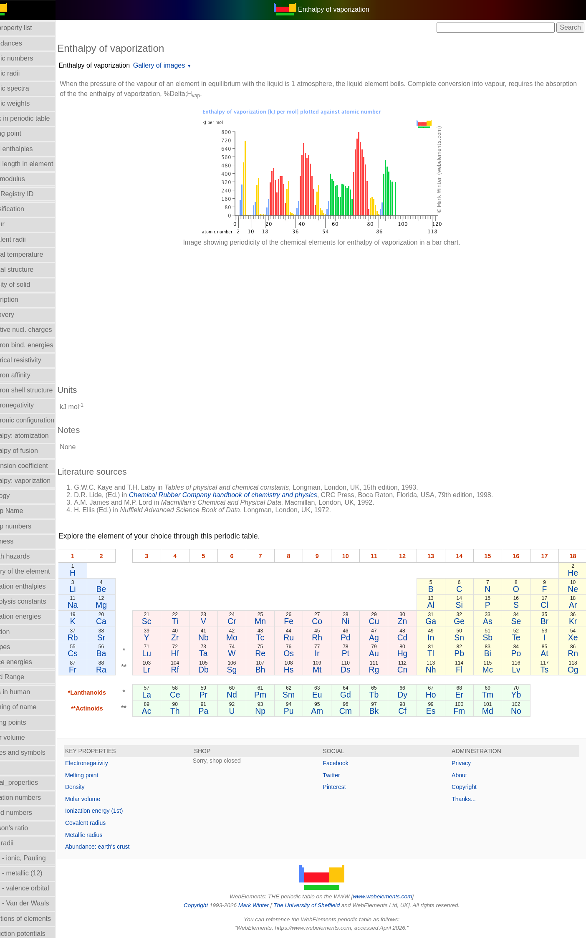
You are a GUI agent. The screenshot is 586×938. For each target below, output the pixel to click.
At (546, 653)
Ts (546, 669)
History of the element (37, 571)
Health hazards (27, 556)
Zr (190, 637)
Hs (300, 669)
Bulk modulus (25, 178)
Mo (245, 637)
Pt (355, 653)
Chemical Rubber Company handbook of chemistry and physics (243, 494)
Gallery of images (179, 65)
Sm (300, 694)
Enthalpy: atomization (36, 435)
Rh (327, 637)
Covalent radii (25, 239)
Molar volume (25, 737)
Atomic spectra (27, 88)
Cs (92, 653)
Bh (273, 669)
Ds (355, 669)
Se (519, 621)
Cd (409, 637)
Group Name (24, 510)
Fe (300, 621)
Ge (464, 621)
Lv (519, 669)
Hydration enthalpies (35, 586)
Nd (245, 694)
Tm (491, 694)
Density (94, 787)
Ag (382, 637)
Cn (409, 669)
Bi (491, 653)
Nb (218, 637)
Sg (245, 669)
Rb (91, 637)
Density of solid (27, 284)
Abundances (23, 43)
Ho (437, 694)
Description (21, 299)
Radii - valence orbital (37, 888)
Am (327, 711)
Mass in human (27, 691)
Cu (382, 621)
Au (382, 653)
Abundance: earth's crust (117, 846)
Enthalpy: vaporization (37, 480)
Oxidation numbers (33, 797)
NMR (12, 767)
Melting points (25, 722)
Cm (355, 711)
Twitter (341, 775)
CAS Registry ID (29, 193)
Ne (573, 589)
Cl (546, 604)
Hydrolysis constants (35, 601)
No (518, 711)
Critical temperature (34, 254)
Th (191, 711)
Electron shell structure (39, 390)
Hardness (19, 541)
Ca (119, 621)
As (491, 621)
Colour (14, 224)
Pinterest (344, 787)
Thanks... (469, 799)
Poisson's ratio (26, 828)
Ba (119, 653)
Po (519, 653)
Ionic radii (19, 843)
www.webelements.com (392, 896)
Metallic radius (103, 835)
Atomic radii (22, 73)
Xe (573, 637)
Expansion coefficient (36, 465)
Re (273, 653)
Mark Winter (263, 905)
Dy (409, 694)
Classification (24, 208)
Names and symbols (35, 752)
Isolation (17, 631)
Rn (573, 653)
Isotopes (17, 646)
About (464, 775)
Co (327, 621)
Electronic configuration (39, 420)
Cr (245, 621)
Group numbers (28, 526)
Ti (190, 621)
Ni (355, 621)
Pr (218, 694)
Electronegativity (29, 405)
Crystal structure (29, 269)
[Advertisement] (327, 311)
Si (463, 604)
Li (91, 589)
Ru (300, 637)
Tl (436, 653)
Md (491, 711)
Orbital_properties (31, 782)
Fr (92, 669)
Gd (354, 694)
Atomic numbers (29, 58)
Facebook (345, 763)
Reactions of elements (38, 918)
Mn (272, 621)
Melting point (101, 775)
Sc (163, 621)
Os (300, 653)
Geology (17, 495)
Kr (573, 621)
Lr (163, 669)
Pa (218, 711)
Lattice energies (28, 661)
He (573, 572)
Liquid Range (24, 676)
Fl (464, 669)
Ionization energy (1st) (114, 810)
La (163, 694)
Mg (119, 604)
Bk (382, 711)
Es (437, 711)
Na (91, 604)
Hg (409, 653)
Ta (218, 653)
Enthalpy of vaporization (113, 65)
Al (436, 604)
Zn (409, 621)
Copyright (469, 787)
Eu (327, 694)
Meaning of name (30, 706)
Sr (119, 637)
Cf (409, 711)
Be (119, 589)
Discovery (19, 314)
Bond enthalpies (29, 148)
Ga (436, 621)
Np (273, 711)
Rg (382, 669)
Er (464, 694)
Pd (355, 637)
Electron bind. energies (39, 345)
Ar (573, 604)
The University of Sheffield (317, 905)
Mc (491, 669)
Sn (464, 637)
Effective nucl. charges (38, 329)
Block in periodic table (37, 118)
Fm (464, 711)
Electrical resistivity (33, 360)
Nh (437, 669)
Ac (163, 711)
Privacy (466, 763)
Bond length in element (39, 163)
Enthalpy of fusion (31, 450)
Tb (382, 694)
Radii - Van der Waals (37, 903)
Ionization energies (33, 616)
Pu (300, 711)
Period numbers (28, 812)
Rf (190, 669)
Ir (327, 653)
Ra (119, 669)
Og (573, 669)
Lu (163, 653)
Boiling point (23, 133)
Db (218, 669)
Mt (327, 669)
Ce (191, 694)
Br (546, 621)
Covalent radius (105, 822)
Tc (273, 637)
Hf (190, 653)
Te (519, 637)
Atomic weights (27, 103)
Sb (491, 637)
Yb (519, 694)
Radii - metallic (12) (33, 873)
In (436, 637)
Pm (273, 694)
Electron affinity (27, 375)
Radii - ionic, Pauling (35, 858)
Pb (464, 653)
